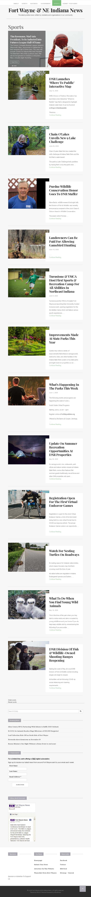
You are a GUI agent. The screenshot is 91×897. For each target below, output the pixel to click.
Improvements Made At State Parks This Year (63, 338)
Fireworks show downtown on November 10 (24, 739)
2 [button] (12, 66)
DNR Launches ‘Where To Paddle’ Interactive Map (61, 82)
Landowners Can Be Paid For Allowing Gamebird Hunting (63, 241)
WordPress (57, 892)
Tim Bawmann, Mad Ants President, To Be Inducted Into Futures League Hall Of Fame (31, 39)
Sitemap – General (67, 873)
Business (34, 3)
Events (24, 3)
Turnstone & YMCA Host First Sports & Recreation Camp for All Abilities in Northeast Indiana (64, 283)
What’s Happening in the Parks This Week (64, 386)
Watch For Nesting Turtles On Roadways (64, 553)
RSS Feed (63, 869)
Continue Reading (55, 115)
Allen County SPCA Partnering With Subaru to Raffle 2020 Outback (33, 727)
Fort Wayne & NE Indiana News (45, 10)
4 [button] (16, 66)
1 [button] (10, 66)
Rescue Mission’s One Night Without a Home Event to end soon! (32, 744)
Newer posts (12, 702)
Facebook (63, 860)
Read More (20, 62)
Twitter (63, 865)
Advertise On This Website (44, 869)
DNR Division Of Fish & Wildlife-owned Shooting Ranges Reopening (64, 654)
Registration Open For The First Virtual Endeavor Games (63, 502)
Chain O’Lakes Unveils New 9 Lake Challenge (62, 138)
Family (16, 3)
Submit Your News (70, 3)
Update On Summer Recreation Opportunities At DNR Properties (63, 449)
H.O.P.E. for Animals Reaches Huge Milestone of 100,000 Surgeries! (33, 731)
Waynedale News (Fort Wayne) (45, 873)
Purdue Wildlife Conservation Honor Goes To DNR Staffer (63, 190)
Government (46, 3)
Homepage (38, 860)
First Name (13, 766)
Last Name (13, 771)
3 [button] (14, 66)
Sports (57, 3)
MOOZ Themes (41, 892)
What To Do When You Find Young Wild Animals (63, 602)
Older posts (12, 700)
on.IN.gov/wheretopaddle (57, 108)
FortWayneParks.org (68, 414)
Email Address (15, 777)
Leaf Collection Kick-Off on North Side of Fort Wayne (28, 735)
